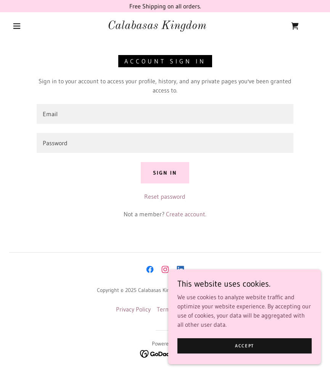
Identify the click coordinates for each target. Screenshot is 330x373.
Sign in (165, 172)
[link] (157, 27)
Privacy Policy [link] (133, 309)
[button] (16, 26)
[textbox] (165, 114)
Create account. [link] (186, 214)
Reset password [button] (164, 196)
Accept (244, 346)
